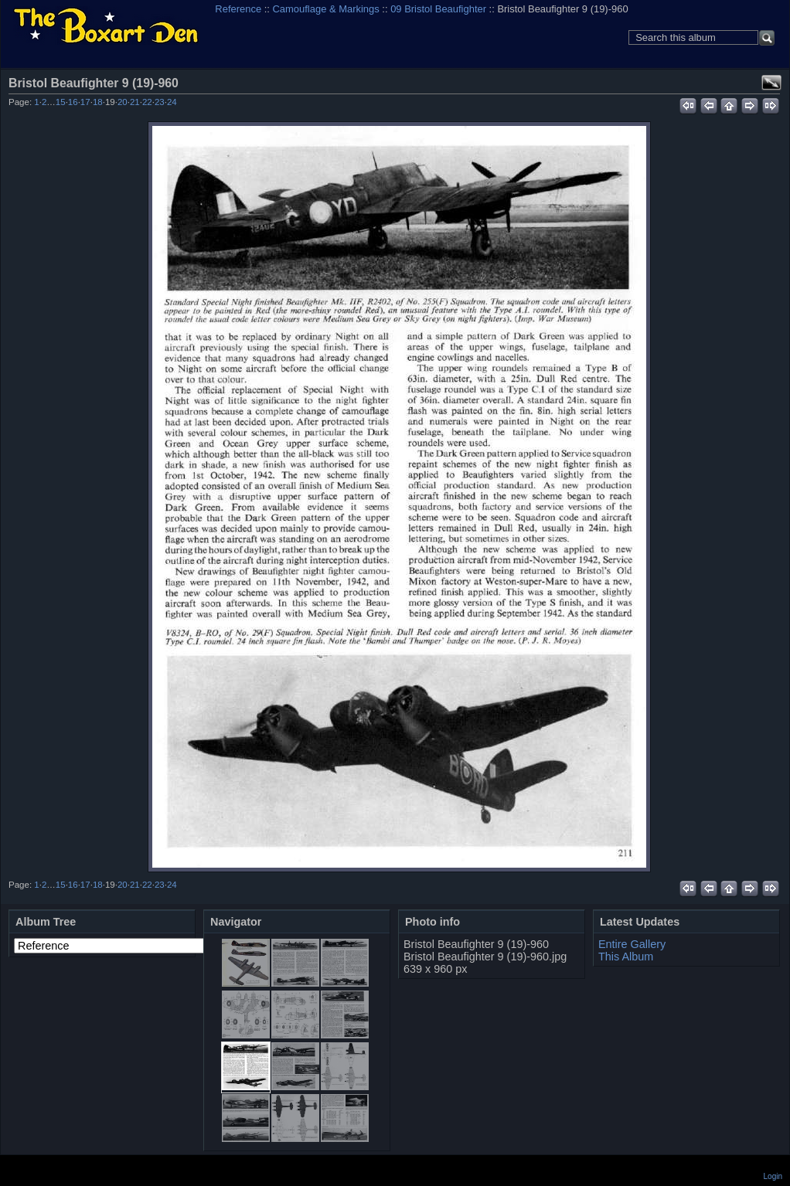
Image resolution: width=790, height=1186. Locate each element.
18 (98, 102)
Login (773, 1176)
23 (160, 102)
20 (122, 102)
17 (85, 102)
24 (172, 102)
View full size (771, 82)
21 (135, 102)
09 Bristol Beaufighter (438, 9)
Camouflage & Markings (326, 9)
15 (61, 102)
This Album (625, 956)
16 (73, 102)
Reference (238, 9)
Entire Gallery (632, 944)
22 (147, 102)
